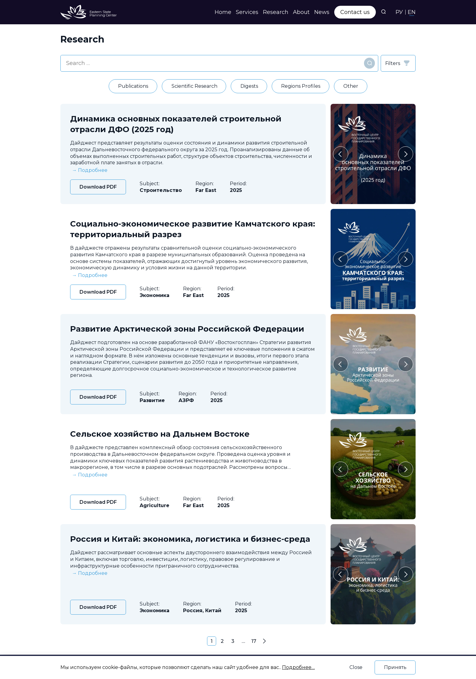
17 (253, 641)
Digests (249, 86)
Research (275, 12)
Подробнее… (298, 667)
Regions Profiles (300, 86)
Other (350, 86)
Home (223, 12)
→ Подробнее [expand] (89, 170)
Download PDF (98, 187)
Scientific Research (194, 86)
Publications (133, 86)
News (321, 12)
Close (355, 667)
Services (247, 12)
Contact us (355, 12)
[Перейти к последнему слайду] (340, 154)
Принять (395, 667)
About (301, 12)
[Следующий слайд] (405, 154)
